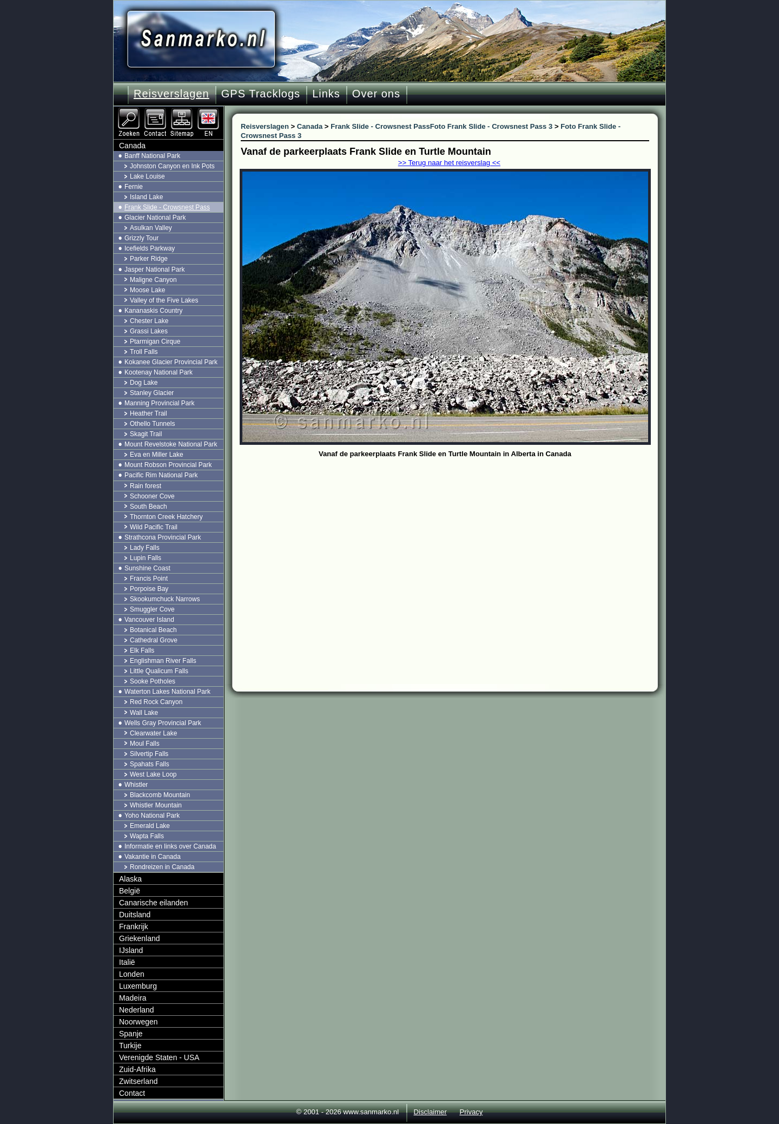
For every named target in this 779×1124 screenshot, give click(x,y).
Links (326, 94)
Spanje (131, 1033)
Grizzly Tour (141, 238)
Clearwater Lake (153, 733)
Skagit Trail (146, 434)
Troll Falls (144, 352)
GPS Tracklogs (260, 94)
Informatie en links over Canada (170, 846)
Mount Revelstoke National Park (170, 444)
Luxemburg (138, 986)
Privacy (471, 1112)
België (129, 890)
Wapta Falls (147, 836)
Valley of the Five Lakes (164, 300)
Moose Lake (147, 290)
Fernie (133, 186)
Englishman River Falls (163, 661)
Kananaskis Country (153, 310)
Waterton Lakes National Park (167, 691)
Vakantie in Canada (152, 856)
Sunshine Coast (147, 568)
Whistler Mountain (156, 805)
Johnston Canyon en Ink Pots (172, 166)
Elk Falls (142, 650)
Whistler (136, 784)
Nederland (136, 1009)
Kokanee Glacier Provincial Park (170, 362)
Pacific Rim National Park (160, 475)
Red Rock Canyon (156, 702)
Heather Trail (148, 413)
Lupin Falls (145, 558)
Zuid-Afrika (137, 1069)
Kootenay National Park (158, 372)
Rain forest (145, 486)
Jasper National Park (154, 269)
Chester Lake (149, 321)
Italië (127, 962)
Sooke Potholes (152, 681)
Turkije (130, 1045)
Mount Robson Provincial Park (168, 465)
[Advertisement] (453, 542)
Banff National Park (152, 156)
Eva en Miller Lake (156, 454)
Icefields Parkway (149, 248)
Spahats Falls (149, 764)
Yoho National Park (152, 815)
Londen (131, 974)
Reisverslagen (171, 94)
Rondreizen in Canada (162, 867)
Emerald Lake (150, 826)
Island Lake (146, 197)
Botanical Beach (153, 630)
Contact (132, 1093)
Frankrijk (133, 926)
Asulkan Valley (151, 228)
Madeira (133, 998)
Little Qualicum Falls (159, 671)
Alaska (130, 879)
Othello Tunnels (152, 424)
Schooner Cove (152, 496)
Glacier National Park (155, 217)
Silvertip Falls (149, 754)
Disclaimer (430, 1112)
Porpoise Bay (149, 589)
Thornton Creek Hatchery (166, 517)
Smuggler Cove (152, 609)
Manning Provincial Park (159, 403)
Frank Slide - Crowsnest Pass (167, 207)
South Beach (148, 506)
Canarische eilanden (153, 902)
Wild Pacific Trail (153, 527)
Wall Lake (144, 713)
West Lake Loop (153, 774)
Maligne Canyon (153, 280)
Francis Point (149, 578)
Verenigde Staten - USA (159, 1057)
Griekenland (139, 938)
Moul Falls (145, 743)
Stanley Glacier (152, 393)
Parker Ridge (149, 258)
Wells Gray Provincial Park (162, 723)
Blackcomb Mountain (160, 795)
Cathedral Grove (153, 640)
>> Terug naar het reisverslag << (449, 163)
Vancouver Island (149, 619)
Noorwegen (138, 1021)
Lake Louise (147, 176)
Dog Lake (143, 382)
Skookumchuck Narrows (165, 599)
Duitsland (134, 914)
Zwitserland (138, 1081)
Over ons (376, 94)
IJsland (131, 950)
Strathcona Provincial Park (162, 537)
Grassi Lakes (149, 331)
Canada (132, 145)
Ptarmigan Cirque (155, 341)
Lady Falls (145, 547)
